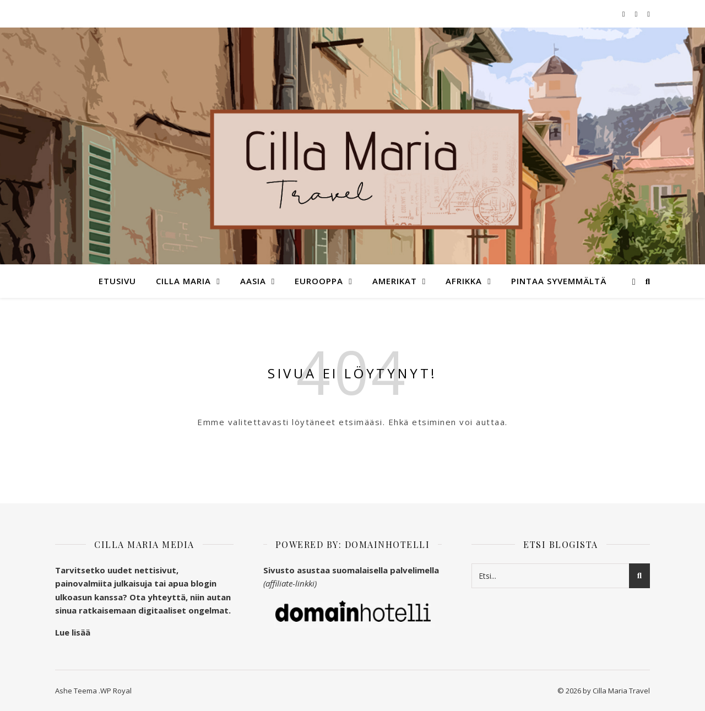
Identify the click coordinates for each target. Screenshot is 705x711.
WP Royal (116, 691)
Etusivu (117, 280)
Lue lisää (72, 632)
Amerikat (394, 280)
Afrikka (464, 280)
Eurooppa (319, 280)
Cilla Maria (183, 280)
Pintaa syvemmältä (558, 280)
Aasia (253, 280)
